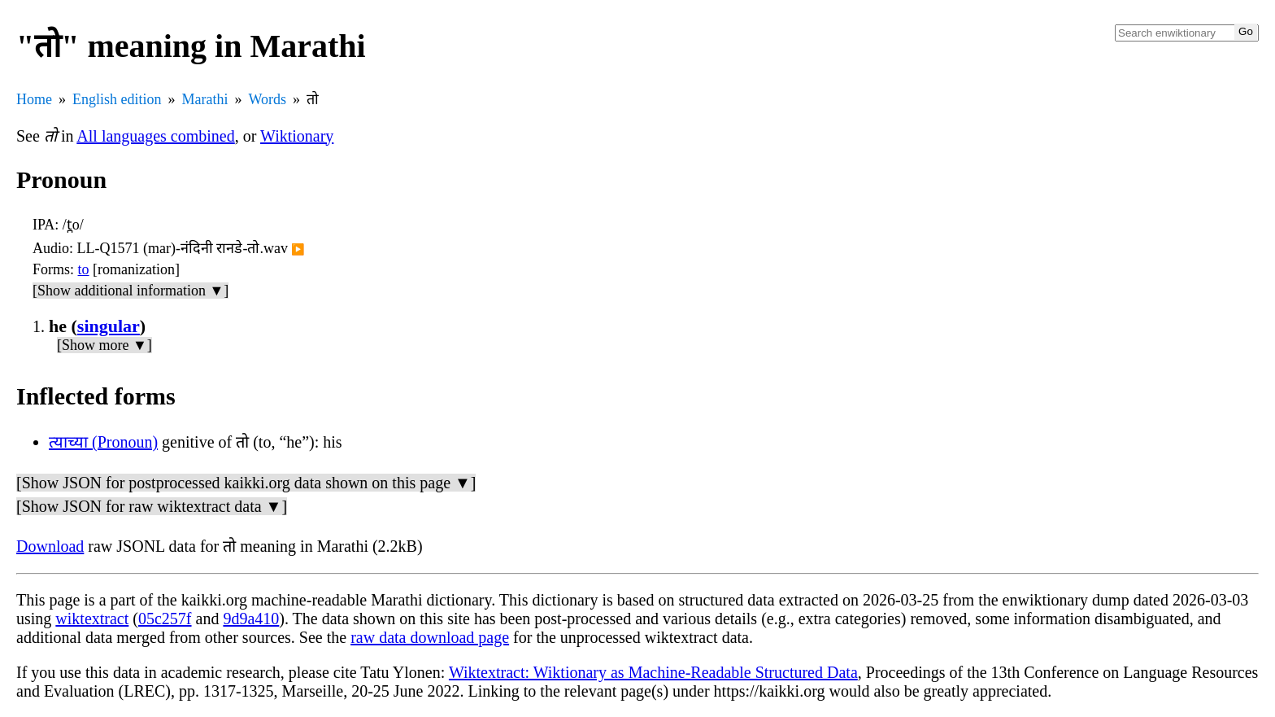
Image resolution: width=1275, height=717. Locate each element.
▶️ (298, 249)
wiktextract (91, 618)
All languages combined (155, 136)
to (83, 269)
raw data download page (429, 637)
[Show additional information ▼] (130, 290)
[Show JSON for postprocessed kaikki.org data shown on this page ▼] (246, 483)
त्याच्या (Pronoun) (103, 442)
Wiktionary (296, 136)
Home (34, 99)
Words (267, 99)
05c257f (165, 618)
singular (108, 326)
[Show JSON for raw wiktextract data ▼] (151, 506)
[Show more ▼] (104, 345)
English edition (117, 99)
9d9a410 (251, 618)
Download (50, 546)
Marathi (205, 99)
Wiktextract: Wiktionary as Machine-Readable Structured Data (653, 672)
